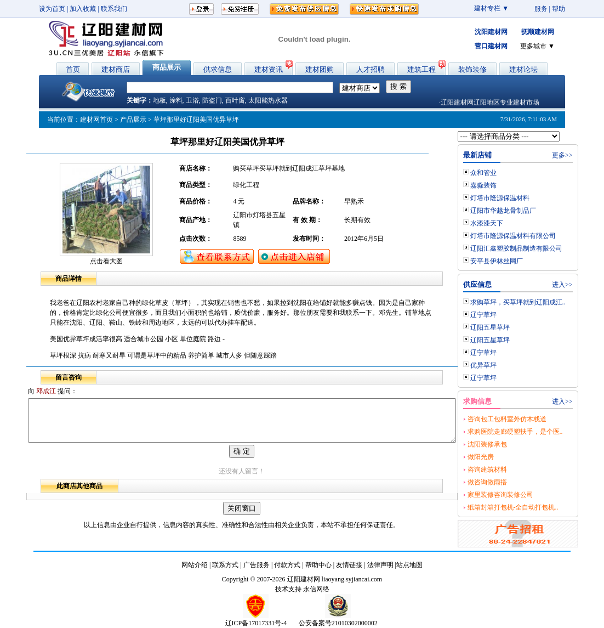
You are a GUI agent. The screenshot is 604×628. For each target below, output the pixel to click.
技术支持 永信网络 (302, 589)
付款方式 (287, 565)
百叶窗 (235, 100)
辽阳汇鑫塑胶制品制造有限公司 (542, 248)
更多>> (588, 155)
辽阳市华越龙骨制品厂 (529, 210)
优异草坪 (509, 365)
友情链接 (349, 565)
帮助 (558, 9)
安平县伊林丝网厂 (522, 261)
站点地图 (409, 565)
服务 (541, 9)
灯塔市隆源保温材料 (525, 198)
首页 (73, 69)
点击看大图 (106, 261)
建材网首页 (96, 119)
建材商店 (115, 69)
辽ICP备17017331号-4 (256, 623)
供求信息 (217, 69)
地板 (159, 100)
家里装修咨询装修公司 (526, 495)
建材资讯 (268, 69)
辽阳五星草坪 (515, 327)
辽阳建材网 (303, 579)
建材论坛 (523, 69)
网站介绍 (194, 565)
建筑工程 (421, 69)
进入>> (588, 284)
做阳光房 (506, 457)
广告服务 (256, 565)
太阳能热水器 (268, 100)
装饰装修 (472, 69)
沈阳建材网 (491, 32)
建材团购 (319, 69)
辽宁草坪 (509, 315)
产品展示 (133, 119)
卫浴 (192, 100)
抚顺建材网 (537, 32)
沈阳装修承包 (513, 444)
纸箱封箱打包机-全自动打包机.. (538, 507)
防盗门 (212, 100)
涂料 (176, 100)
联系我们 (114, 9)
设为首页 (52, 9)
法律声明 (380, 565)
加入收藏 (83, 9)
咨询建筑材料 (513, 469)
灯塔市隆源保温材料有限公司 (539, 236)
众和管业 (509, 173)
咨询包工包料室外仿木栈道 (532, 419)
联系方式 (225, 565)
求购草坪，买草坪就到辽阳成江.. (543, 302)
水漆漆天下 (512, 223)
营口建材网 (491, 46)
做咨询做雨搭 (513, 482)
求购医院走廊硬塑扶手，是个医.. (541, 431)
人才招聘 (370, 69)
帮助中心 (318, 565)
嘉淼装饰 (509, 185)
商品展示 (166, 67)
